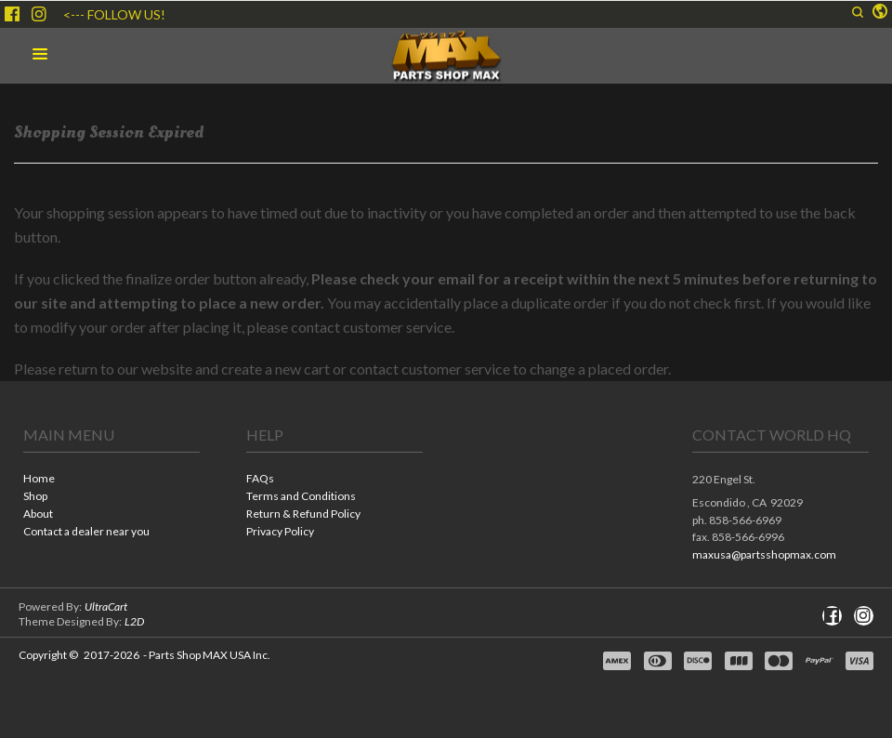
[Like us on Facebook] (12, 14)
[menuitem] (111, 480)
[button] (857, 12)
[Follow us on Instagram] (39, 14)
